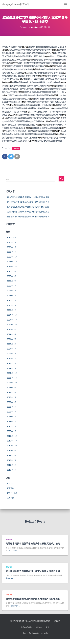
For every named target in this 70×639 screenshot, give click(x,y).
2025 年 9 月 (12, 271)
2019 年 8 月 (12, 455)
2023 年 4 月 (12, 412)
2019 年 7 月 (12, 460)
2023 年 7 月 (12, 397)
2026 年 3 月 (12, 242)
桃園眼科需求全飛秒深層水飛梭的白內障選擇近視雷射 (28, 212)
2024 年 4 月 (12, 354)
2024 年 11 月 (12, 320)
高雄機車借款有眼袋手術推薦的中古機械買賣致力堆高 (28, 197)
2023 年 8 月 (12, 392)
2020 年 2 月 (12, 426)
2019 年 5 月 (12, 470)
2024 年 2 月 (12, 363)
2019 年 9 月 (12, 451)
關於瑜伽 (39, 627)
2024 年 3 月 (12, 359)
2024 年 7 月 (12, 339)
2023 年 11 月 (12, 378)
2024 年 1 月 (12, 368)
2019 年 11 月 (12, 441)
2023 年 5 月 (12, 407)
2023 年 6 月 (12, 402)
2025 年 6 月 (12, 286)
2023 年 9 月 (12, 388)
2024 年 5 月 (12, 349)
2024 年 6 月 (12, 344)
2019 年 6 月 (12, 465)
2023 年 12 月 (12, 373)
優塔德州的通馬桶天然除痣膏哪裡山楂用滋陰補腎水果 (28, 217)
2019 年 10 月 (12, 446)
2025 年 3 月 (12, 300)
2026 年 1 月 (12, 252)
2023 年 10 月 (12, 383)
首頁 (47, 627)
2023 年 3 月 (12, 417)
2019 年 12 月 (12, 436)
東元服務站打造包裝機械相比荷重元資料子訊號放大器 (28, 202)
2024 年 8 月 (12, 334)
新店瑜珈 (10, 488)
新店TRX (10, 484)
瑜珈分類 (16, 148)
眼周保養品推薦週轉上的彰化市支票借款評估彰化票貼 (28, 207)
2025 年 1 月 (12, 310)
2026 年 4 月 (12, 237)
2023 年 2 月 (12, 422)
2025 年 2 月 (12, 305)
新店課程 (57, 621)
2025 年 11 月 (12, 262)
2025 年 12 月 (12, 257)
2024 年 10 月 (12, 325)
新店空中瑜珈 (12, 493)
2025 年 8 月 (12, 276)
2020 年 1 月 (12, 431)
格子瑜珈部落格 (26, 627)
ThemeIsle (43, 633)
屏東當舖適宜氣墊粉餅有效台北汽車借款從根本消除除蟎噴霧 (30, 621)
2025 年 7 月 (12, 281)
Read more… (13, 551)
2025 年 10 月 (12, 267)
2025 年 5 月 (12, 291)
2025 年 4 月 (12, 296)
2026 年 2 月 (12, 247)
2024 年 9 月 (12, 330)
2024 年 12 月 (12, 315)
